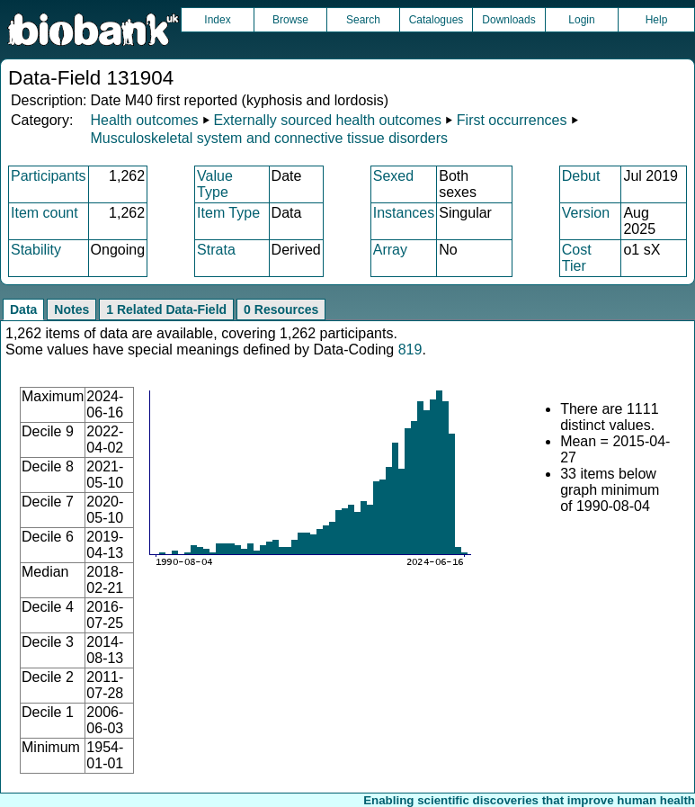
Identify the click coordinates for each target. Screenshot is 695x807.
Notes (71, 309)
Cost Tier (577, 257)
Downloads (508, 19)
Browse (290, 19)
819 (410, 349)
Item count (44, 212)
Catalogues (436, 19)
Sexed (393, 176)
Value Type (215, 184)
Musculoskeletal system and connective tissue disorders (269, 138)
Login (581, 19)
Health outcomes (144, 120)
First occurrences (512, 120)
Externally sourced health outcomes (327, 120)
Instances (403, 212)
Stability (36, 249)
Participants (48, 176)
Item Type (228, 212)
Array (390, 249)
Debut (581, 176)
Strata (216, 249)
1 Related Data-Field (166, 309)
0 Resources (281, 309)
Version (586, 212)
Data (23, 309)
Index (217, 19)
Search (363, 19)
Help (657, 19)
